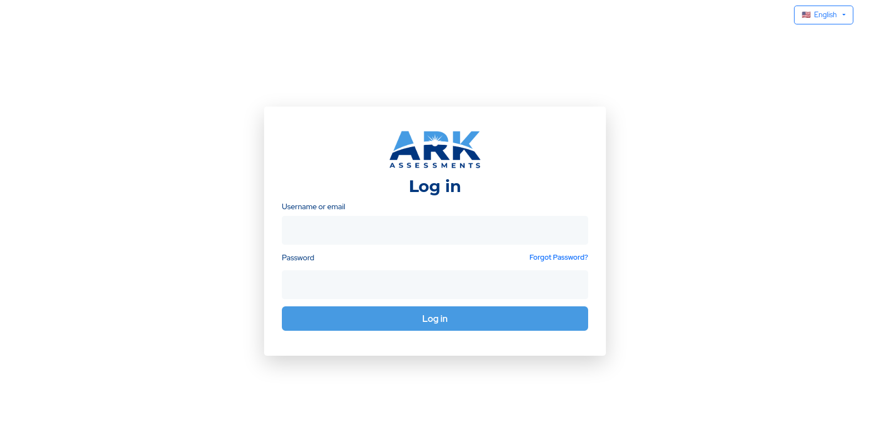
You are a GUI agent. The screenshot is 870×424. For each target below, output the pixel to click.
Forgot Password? (558, 257)
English (819, 14)
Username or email (313, 206)
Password (298, 258)
